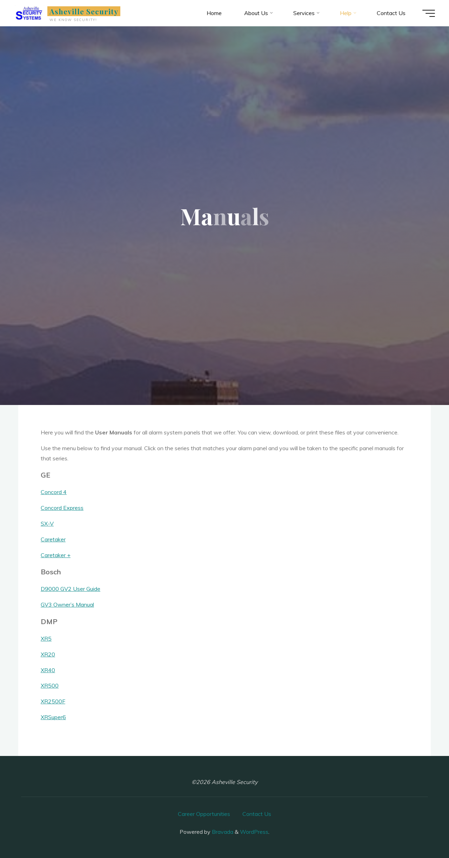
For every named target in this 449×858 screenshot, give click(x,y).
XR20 (48, 654)
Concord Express (62, 507)
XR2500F (53, 701)
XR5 (46, 638)
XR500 (50, 685)
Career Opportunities (204, 813)
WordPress (254, 831)
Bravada (221, 831)
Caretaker (53, 539)
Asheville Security (84, 11)
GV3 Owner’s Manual (67, 604)
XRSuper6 (53, 717)
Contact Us (256, 813)
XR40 (48, 670)
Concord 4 (54, 491)
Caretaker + (56, 555)
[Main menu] (428, 13)
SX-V (47, 523)
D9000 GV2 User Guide (70, 588)
